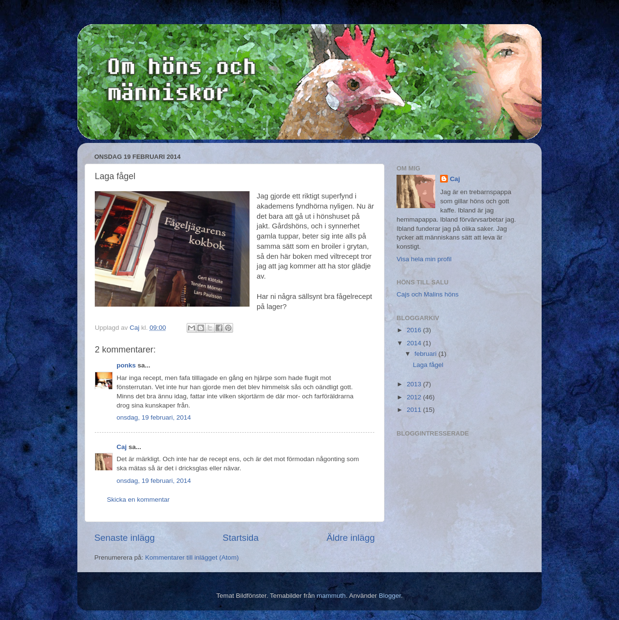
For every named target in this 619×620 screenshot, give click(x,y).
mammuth (331, 595)
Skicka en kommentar (138, 499)
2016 (415, 330)
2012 (415, 397)
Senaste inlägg (124, 538)
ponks (126, 365)
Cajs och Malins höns (427, 294)
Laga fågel (428, 364)
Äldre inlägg (350, 538)
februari (426, 353)
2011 (415, 409)
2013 (415, 384)
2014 (415, 343)
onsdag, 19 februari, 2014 (154, 417)
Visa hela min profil (424, 259)
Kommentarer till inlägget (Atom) (192, 557)
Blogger (390, 595)
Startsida (240, 538)
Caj (122, 447)
